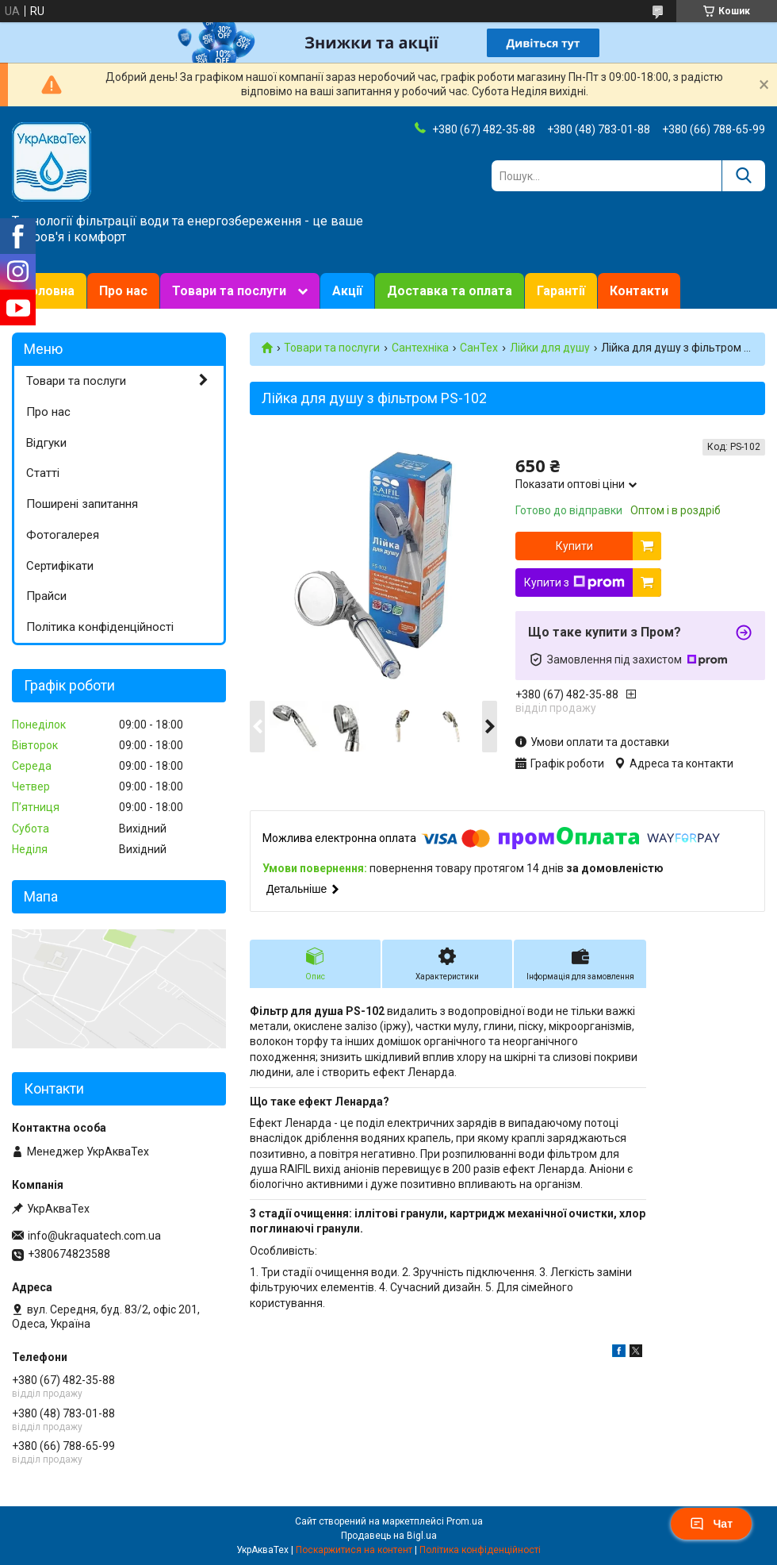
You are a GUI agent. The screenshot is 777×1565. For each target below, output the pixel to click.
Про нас (123, 290)
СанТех (479, 347)
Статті (42, 473)
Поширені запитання (82, 504)
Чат (711, 1524)
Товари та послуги (229, 290)
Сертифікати (60, 566)
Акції (347, 290)
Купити (574, 546)
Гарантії (561, 290)
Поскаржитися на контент (354, 1549)
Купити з (574, 582)
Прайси (46, 596)
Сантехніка (420, 347)
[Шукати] (743, 175)
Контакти (639, 290)
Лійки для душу (550, 347)
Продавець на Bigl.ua (389, 1535)
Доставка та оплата (449, 290)
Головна (49, 290)
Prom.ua (464, 1521)
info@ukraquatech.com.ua (94, 1235)
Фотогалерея (62, 535)
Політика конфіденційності (100, 627)
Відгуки (46, 443)
